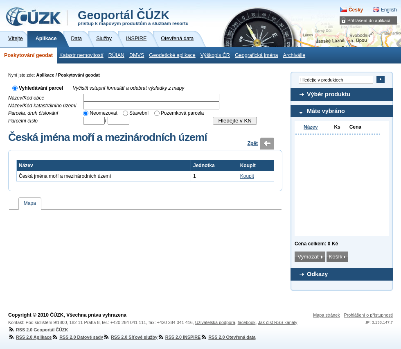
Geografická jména (256, 55)
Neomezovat (103, 113)
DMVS (136, 55)
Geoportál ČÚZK (133, 17)
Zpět (253, 143)
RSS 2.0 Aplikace (30, 337)
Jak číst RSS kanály (277, 322)
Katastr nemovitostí (81, 55)
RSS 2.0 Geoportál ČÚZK (38, 329)
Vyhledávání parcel (41, 88)
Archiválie (294, 55)
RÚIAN (116, 55)
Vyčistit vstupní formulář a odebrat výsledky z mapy (129, 88)
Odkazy (317, 274)
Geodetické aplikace (172, 55)
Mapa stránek (326, 315)
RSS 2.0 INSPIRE (179, 337)
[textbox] (151, 98)
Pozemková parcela (182, 113)
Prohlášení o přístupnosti (368, 315)
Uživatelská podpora (215, 322)
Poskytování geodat (28, 55)
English (389, 10)
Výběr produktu (328, 94)
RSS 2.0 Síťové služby (130, 337)
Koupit (247, 176)
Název (311, 127)
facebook (247, 322)
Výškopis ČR (215, 55)
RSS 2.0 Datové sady (77, 337)
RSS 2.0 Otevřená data (227, 337)
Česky (356, 10)
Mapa (30, 203)
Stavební (139, 113)
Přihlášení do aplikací (368, 20)
